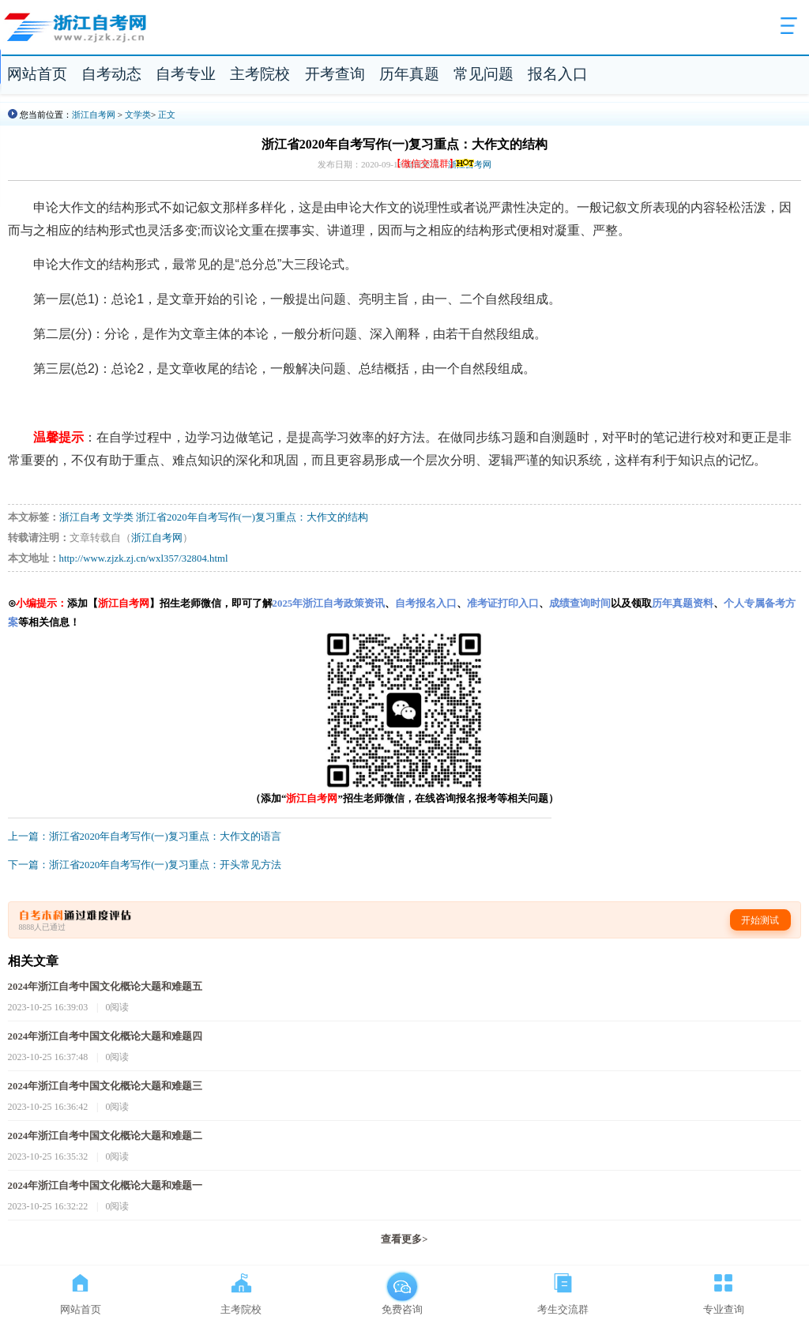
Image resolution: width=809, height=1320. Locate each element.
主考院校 (260, 74)
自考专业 (186, 74)
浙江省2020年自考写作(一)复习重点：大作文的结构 (252, 517)
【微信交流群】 (434, 163)
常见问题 (483, 74)
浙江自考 (79, 517)
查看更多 (404, 1239)
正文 (166, 114)
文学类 (138, 114)
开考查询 (335, 74)
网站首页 (37, 74)
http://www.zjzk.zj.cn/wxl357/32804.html (143, 558)
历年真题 (409, 74)
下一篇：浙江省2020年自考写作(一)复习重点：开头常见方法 (144, 865)
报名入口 (558, 74)
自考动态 (111, 74)
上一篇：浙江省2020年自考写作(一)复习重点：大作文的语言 (144, 836)
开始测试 (760, 920)
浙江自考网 (93, 114)
